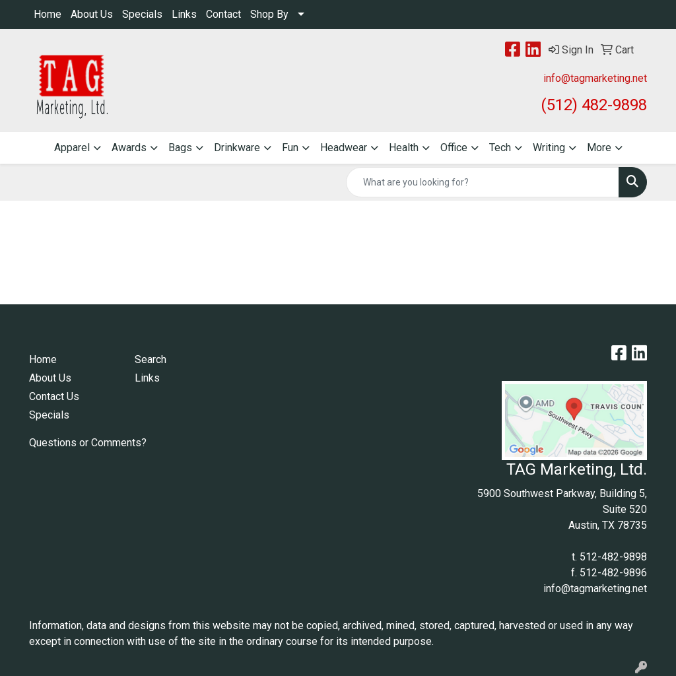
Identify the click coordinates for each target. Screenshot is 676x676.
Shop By (269, 14)
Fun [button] (290, 147)
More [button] (599, 147)
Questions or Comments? (88, 442)
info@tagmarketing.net (595, 78)
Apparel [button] (72, 147)
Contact (223, 14)
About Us (92, 14)
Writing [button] (549, 147)
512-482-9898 (613, 557)
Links (184, 14)
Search (150, 359)
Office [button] (453, 147)
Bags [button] (180, 147)
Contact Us (54, 396)
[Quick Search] (482, 182)
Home (47, 14)
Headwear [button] (343, 147)
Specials (142, 14)
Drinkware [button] (237, 147)
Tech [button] (500, 147)
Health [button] (404, 147)
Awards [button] (129, 147)
